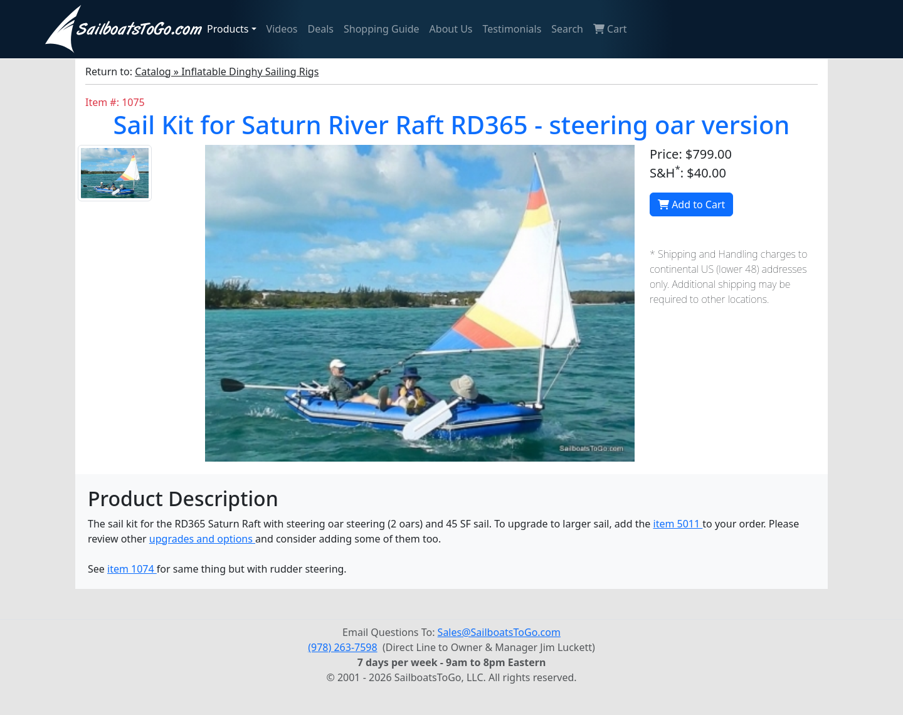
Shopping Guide (382, 29)
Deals (321, 29)
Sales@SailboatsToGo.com (499, 632)
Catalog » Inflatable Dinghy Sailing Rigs (227, 71)
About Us (451, 29)
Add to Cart (691, 204)
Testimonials (512, 29)
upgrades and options (202, 539)
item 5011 (678, 524)
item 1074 (132, 569)
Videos (282, 29)
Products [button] (228, 29)
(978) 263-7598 (342, 647)
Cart (610, 29)
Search (567, 29)
